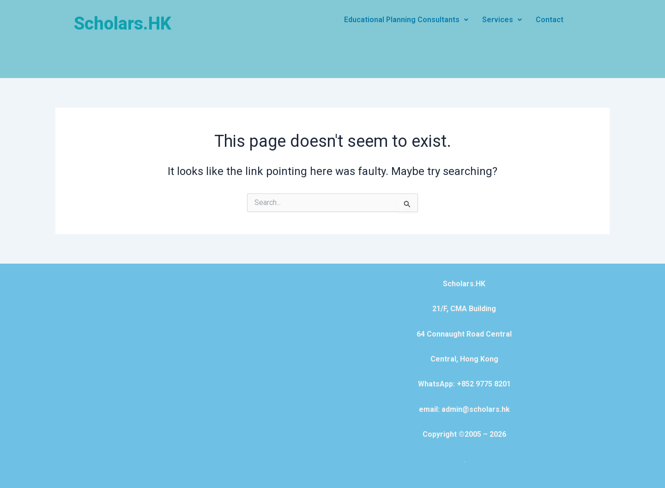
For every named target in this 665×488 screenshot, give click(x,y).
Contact (549, 19)
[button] (406, 19)
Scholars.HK (122, 23)
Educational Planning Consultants (406, 19)
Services (502, 19)
